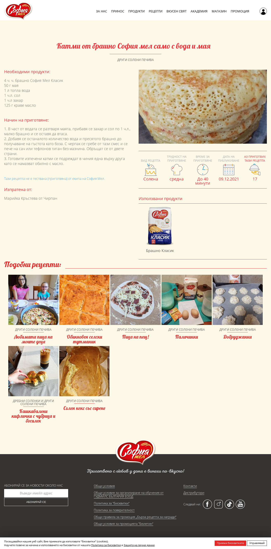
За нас (101, 11)
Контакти (190, 486)
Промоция (240, 11)
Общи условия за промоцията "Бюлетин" (123, 524)
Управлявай (257, 543)
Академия (199, 11)
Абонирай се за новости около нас (33, 485)
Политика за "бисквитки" (112, 503)
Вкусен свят (176, 11)
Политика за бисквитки (106, 545)
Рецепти (155, 11)
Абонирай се (36, 502)
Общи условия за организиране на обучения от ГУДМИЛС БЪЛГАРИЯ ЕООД (129, 494)
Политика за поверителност (114, 510)
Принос (117, 11)
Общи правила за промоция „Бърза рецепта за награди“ (135, 517)
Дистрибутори (193, 493)
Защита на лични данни (139, 545)
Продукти (136, 11)
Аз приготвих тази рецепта (255, 158)
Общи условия (104, 486)
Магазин (219, 11)
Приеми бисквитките (230, 543)
